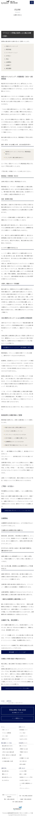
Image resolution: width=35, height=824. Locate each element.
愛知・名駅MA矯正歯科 (9, 799)
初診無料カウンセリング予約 (26, 777)
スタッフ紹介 (5, 736)
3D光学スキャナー (24, 736)
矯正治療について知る (6, 743)
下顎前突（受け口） (24, 752)
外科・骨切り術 (23, 761)
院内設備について (23, 729)
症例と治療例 (22, 764)
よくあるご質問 (23, 771)
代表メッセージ (5, 729)
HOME (2, 701)
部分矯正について (6, 758)
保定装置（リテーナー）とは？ (17, 652)
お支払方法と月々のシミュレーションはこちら (17, 510)
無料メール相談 (23, 774)
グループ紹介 (22, 733)
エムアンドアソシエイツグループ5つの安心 (17, 688)
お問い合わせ (22, 768)
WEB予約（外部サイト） (25, 780)
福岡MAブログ (5, 739)
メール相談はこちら (17, 718)
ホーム (2, 727)
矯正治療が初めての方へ (7, 745)
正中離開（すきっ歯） (24, 758)
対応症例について (23, 743)
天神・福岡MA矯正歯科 (17, 801)
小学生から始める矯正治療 (8, 752)
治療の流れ (9, 701)
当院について (22, 727)
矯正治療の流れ (5, 771)
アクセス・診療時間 (6, 733)
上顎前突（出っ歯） (24, 749)
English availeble (23, 739)
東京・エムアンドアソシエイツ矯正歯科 (9, 795)
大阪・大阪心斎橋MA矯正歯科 (25, 795)
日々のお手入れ (5, 780)
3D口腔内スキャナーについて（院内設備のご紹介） (17, 347)
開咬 (21, 755)
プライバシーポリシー (24, 788)
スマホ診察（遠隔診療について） (26, 784)
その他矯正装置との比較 (7, 761)
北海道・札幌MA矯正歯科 (25, 799)
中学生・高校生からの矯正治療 (9, 755)
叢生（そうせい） (23, 745)
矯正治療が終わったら (7, 777)
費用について (5, 774)
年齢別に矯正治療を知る (7, 749)
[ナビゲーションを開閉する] (32, 2)
